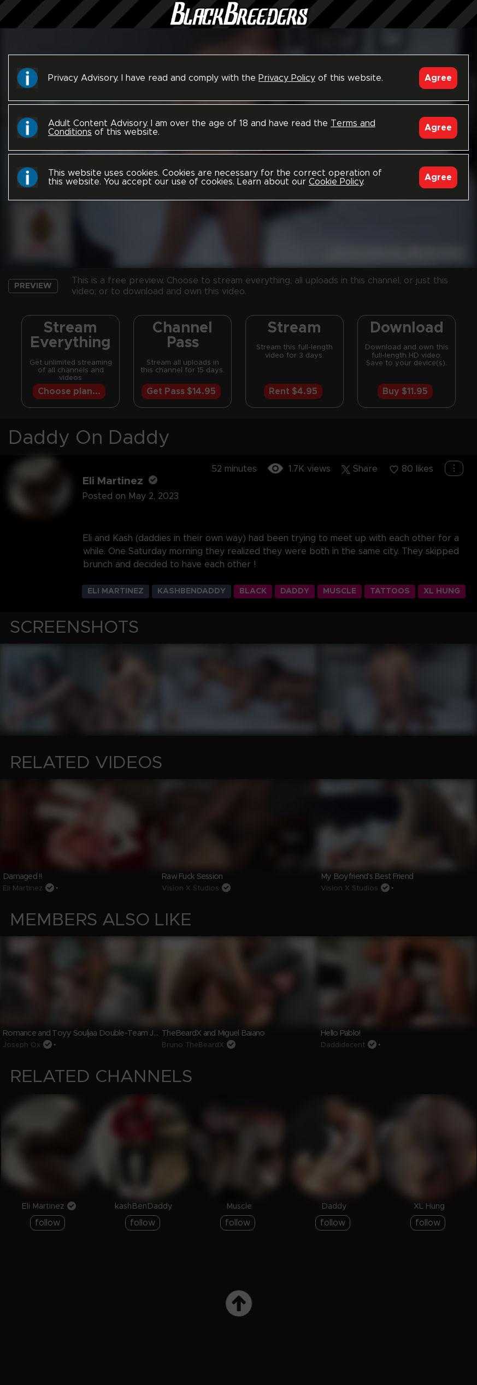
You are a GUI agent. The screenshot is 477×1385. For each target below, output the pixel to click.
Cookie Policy (336, 181)
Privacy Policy (286, 78)
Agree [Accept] (438, 78)
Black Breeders (239, 24)
